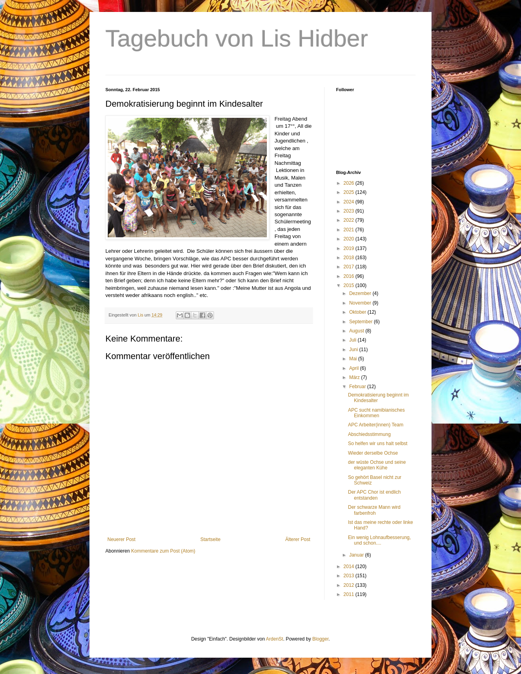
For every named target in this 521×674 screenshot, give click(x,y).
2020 (350, 239)
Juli (353, 340)
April (354, 368)
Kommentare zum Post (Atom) (163, 551)
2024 (350, 202)
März (355, 377)
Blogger (320, 639)
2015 (350, 285)
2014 (350, 566)
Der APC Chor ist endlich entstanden (374, 494)
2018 (350, 257)
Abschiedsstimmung (369, 434)
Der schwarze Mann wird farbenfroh (374, 510)
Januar (357, 555)
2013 (350, 575)
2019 (350, 248)
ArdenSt (274, 639)
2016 (350, 276)
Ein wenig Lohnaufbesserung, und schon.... (379, 540)
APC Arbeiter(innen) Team (375, 425)
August (357, 331)
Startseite (210, 539)
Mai (353, 358)
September (361, 321)
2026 (350, 183)
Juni (354, 349)
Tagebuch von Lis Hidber (236, 38)
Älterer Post (297, 539)
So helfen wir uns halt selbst (377, 443)
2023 (350, 211)
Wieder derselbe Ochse (373, 453)
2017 (350, 267)
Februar (358, 386)
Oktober (358, 312)
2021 (350, 229)
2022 (350, 220)
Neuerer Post (121, 539)
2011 (350, 594)
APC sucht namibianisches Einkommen (376, 412)
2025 (350, 192)
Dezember (361, 293)
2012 (350, 585)
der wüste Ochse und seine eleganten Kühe (377, 465)
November (361, 303)
